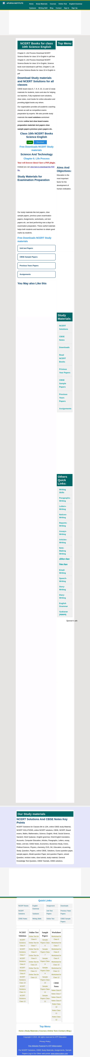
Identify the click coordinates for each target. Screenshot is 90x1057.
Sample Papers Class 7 (45, 952)
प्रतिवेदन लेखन (64, 559)
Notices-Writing (63, 516)
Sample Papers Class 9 (45, 970)
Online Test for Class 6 (34, 938)
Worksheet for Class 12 (56, 976)
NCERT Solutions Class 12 (22, 998)
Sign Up (74, 8)
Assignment (51, 906)
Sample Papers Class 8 (45, 961)
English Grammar (75, 4)
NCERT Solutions (21, 912)
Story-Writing (62, 588)
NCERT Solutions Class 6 (22, 943)
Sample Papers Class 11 (45, 989)
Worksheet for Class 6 (56, 938)
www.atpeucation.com (59, 1054)
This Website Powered (37, 1046)
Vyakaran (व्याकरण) (63, 613)
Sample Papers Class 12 (45, 998)
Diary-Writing (62, 596)
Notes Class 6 (56, 990)
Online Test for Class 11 (34, 969)
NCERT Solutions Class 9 (22, 970)
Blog (51, 8)
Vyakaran (32, 8)
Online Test (63, 4)
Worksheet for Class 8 (56, 950)
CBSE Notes (22, 919)
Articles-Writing (63, 541)
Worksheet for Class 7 (56, 944)
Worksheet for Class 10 (56, 963)
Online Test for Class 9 (34, 957)
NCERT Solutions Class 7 (22, 952)
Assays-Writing (63, 532)
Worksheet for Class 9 (56, 957)
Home (31, 4)
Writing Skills (62, 491)
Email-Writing (62, 571)
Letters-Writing (62, 507)
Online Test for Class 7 (34, 944)
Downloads (64, 906)
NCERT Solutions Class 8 (22, 961)
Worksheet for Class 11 (56, 969)
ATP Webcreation (55, 1046)
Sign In (66, 8)
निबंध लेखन (63, 564)
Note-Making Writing (62, 551)
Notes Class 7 (56, 994)
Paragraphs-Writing (65, 499)
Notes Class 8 (56, 997)
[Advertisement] (45, 20)
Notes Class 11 (56, 1012)
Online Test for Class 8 (34, 950)
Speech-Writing (63, 579)
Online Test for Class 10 (34, 963)
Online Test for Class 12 (34, 976)
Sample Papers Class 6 (45, 943)
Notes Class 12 (56, 1018)
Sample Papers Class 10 (45, 980)
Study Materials (41, 4)
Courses (53, 4)
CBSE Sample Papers (65, 920)
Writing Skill (42, 8)
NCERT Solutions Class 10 (22, 980)
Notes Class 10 (56, 1005)
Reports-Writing (63, 524)
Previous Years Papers (66, 912)
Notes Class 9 (56, 1000)
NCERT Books (23, 906)
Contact (59, 8)
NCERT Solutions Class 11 (22, 989)
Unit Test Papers (50, 912)
